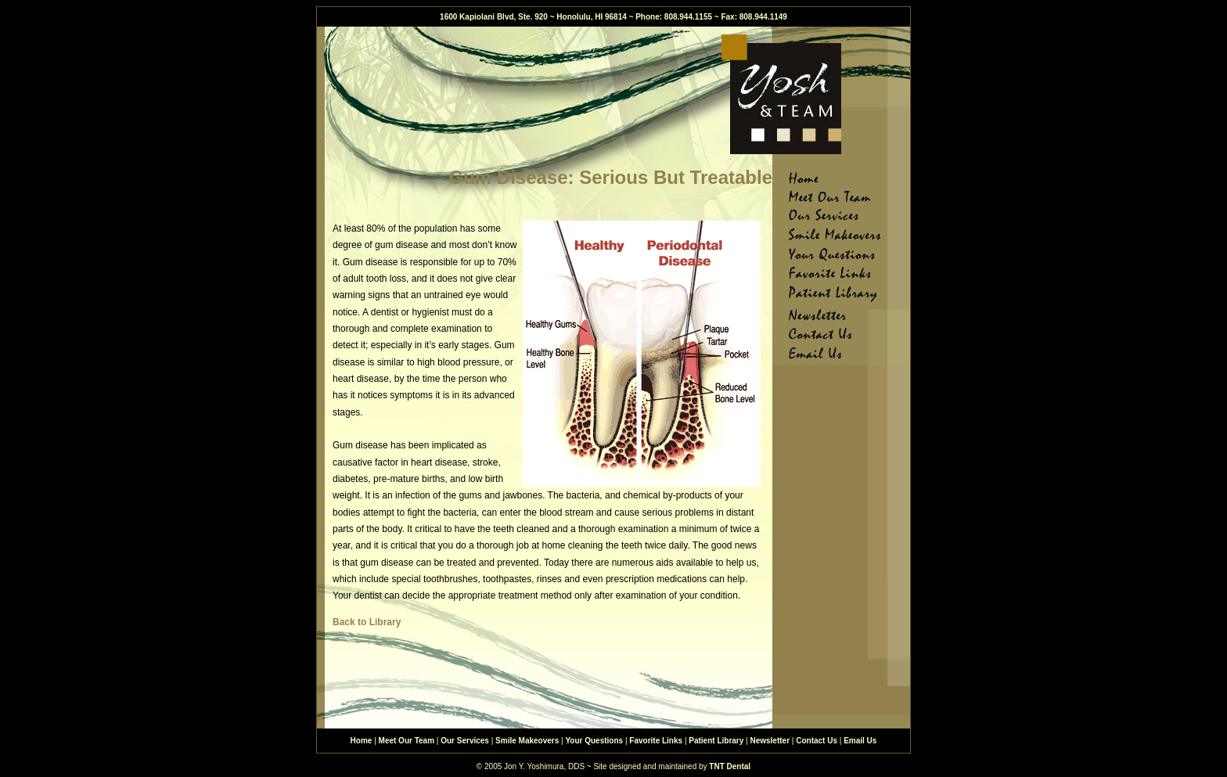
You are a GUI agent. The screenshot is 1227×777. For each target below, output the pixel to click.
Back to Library (367, 622)
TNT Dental (729, 766)
